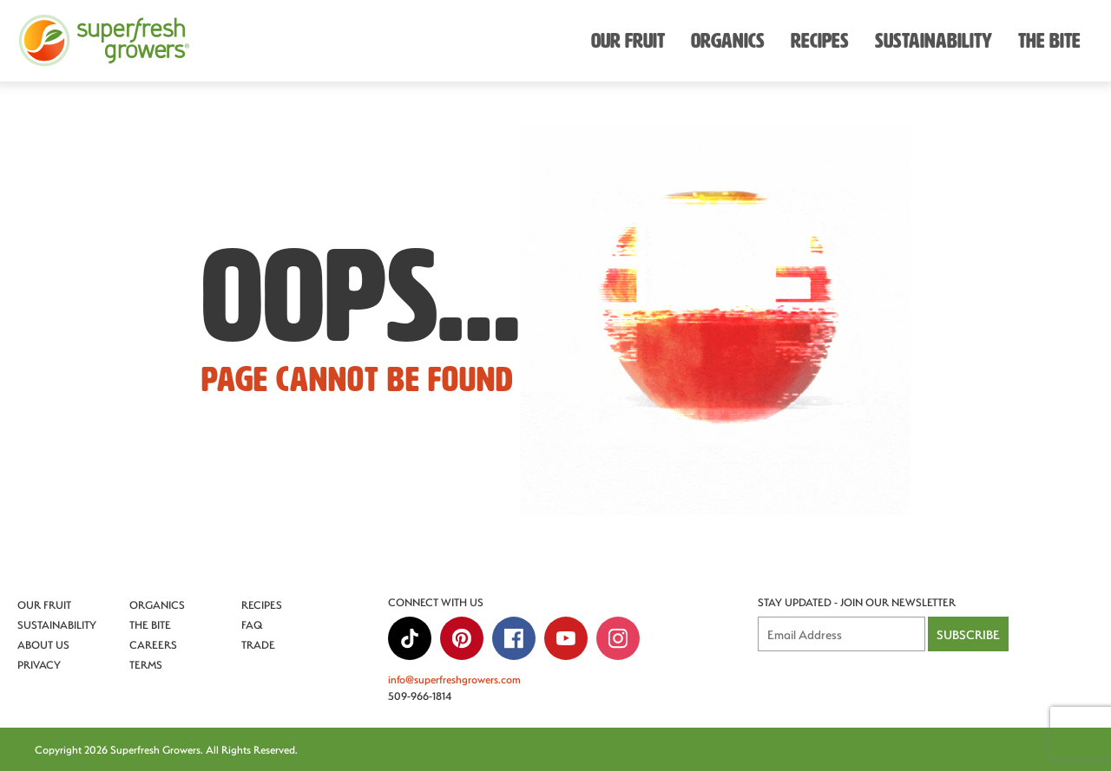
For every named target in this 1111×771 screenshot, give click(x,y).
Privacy (39, 664)
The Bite (150, 624)
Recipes (261, 604)
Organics (157, 604)
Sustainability (56, 624)
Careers (153, 644)
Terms (145, 664)
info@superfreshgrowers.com (454, 679)
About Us (43, 644)
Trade (258, 644)
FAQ (252, 624)
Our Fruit (44, 604)
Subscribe (968, 634)
